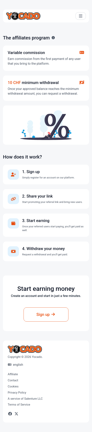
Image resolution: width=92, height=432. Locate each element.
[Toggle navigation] (80, 16)
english (15, 365)
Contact (13, 380)
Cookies (13, 386)
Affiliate (13, 374)
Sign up (46, 314)
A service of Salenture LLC (25, 398)
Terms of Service (19, 404)
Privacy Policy (17, 392)
